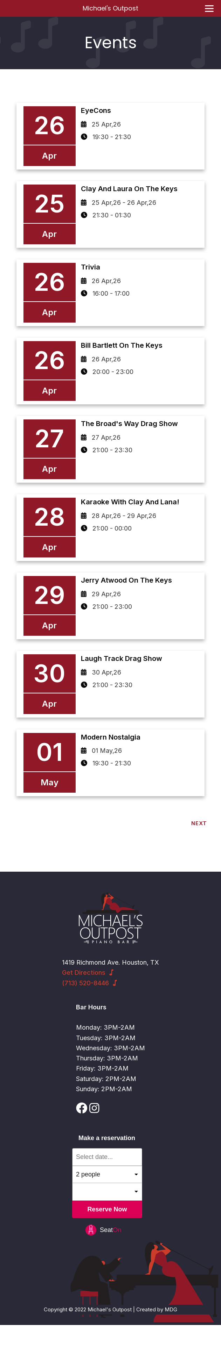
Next (199, 845)
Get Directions (83, 994)
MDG (171, 1331)
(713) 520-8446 (85, 1004)
